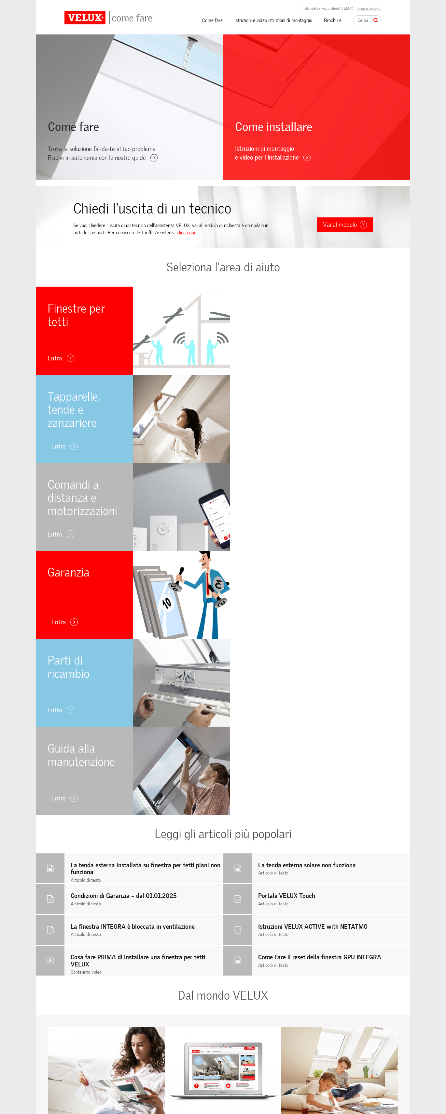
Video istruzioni (158, 1095)
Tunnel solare (156, 1041)
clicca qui (186, 233)
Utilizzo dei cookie (240, 1047)
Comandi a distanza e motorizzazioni (98, 1041)
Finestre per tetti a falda (167, 1024)
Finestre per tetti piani (165, 1033)
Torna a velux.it (368, 8)
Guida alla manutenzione (87, 1066)
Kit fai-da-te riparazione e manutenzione (168, 1084)
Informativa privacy (241, 1055)
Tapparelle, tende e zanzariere (92, 1033)
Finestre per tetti (80, 1024)
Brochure (332, 20)
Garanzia (72, 1049)
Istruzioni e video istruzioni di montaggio (273, 20)
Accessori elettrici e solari (168, 1072)
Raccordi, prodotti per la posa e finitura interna (173, 1052)
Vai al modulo (345, 224)
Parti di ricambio (79, 1057)
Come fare (212, 20)
